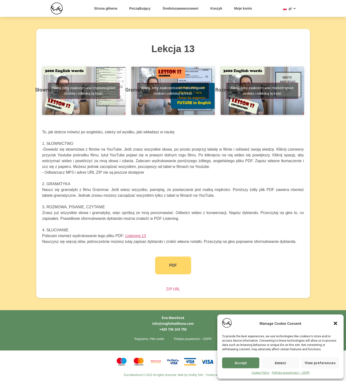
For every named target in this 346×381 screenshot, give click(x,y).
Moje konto (243, 8)
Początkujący (140, 8)
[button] (336, 324)
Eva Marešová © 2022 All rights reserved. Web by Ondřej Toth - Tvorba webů (173, 375)
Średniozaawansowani (180, 8)
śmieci (280, 363)
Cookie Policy (260, 373)
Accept (241, 363)
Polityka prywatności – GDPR (291, 373)
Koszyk (216, 8)
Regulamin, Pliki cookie (149, 339)
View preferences (320, 363)
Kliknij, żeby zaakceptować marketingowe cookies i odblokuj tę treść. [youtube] (83, 90)
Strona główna (105, 8)
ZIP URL (173, 289)
